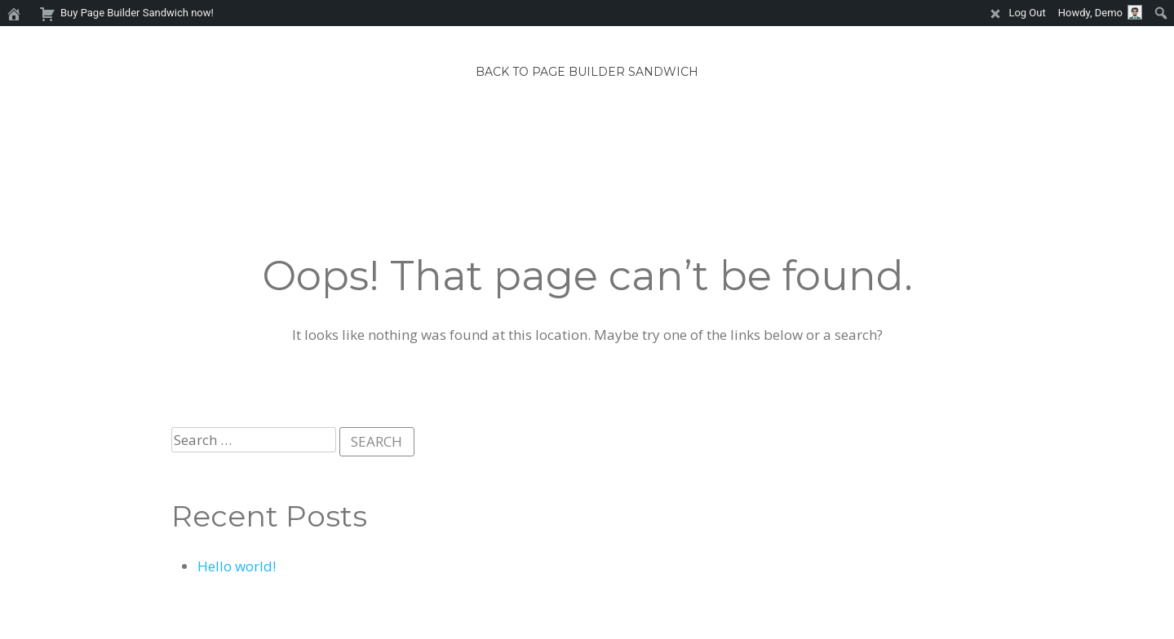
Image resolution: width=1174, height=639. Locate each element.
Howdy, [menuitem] (1100, 12)
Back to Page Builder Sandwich (587, 71)
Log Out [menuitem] (1016, 11)
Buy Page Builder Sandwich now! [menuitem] (126, 11)
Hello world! (236, 566)
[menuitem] (16, 13)
